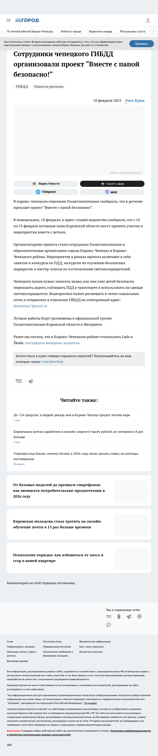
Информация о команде (21, 646)
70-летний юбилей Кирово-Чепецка (30, 31)
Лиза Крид (134, 100)
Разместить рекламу (91, 651)
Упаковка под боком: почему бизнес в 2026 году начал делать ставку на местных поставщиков (79, 459)
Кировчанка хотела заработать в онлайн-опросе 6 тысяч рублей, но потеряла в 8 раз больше (79, 437)
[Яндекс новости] (46, 184)
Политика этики (52, 641)
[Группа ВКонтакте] (109, 616)
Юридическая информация (95, 641)
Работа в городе (71, 31)
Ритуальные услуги (133, 31)
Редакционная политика (57, 646)
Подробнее (90, 703)
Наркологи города (100, 31)
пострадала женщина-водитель (52, 342)
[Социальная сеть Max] (112, 192)
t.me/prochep (52, 361)
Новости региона (48, 86)
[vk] (19, 381)
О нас (10, 641)
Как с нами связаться (91, 646)
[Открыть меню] (9, 20)
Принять (141, 44)
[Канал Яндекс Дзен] (112, 184)
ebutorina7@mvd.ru (30, 306)
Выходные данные (17, 660)
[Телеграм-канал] (46, 192)
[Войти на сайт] (148, 20)
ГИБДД (22, 86)
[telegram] (32, 381)
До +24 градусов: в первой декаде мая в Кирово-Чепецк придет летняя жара (79, 418)
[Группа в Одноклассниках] (119, 616)
